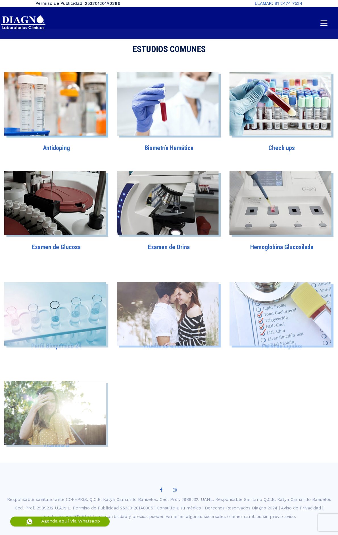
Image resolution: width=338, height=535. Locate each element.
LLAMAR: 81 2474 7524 (278, 3)
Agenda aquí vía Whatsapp (70, 521)
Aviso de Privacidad (301, 508)
